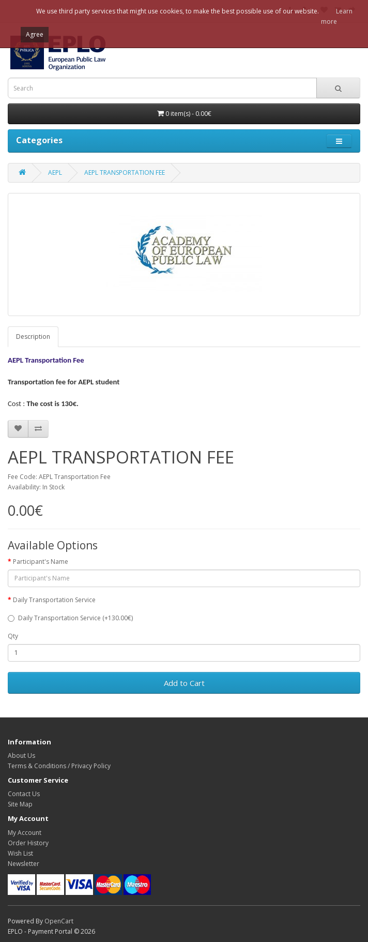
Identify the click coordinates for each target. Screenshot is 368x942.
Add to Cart (184, 683)
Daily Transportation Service (54, 599)
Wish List (20, 853)
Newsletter (23, 863)
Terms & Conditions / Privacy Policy (59, 765)
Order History (28, 843)
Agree (34, 34)
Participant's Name (40, 561)
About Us (21, 755)
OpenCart (58, 921)
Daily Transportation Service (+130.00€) (70, 618)
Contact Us (24, 793)
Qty (13, 636)
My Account (24, 832)
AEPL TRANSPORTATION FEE (124, 172)
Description (33, 336)
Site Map (20, 804)
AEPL (55, 172)
